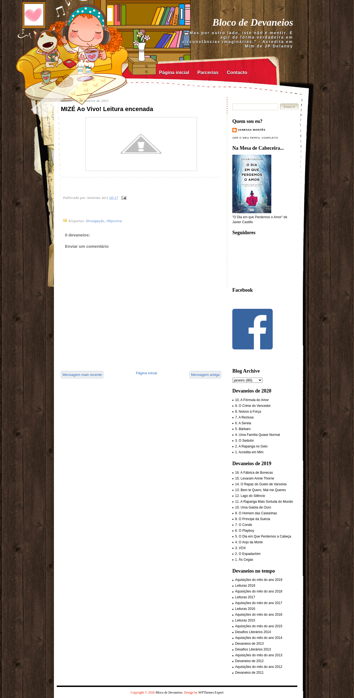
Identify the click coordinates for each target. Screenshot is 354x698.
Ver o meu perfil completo (255, 137)
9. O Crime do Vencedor (253, 406)
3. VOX (240, 548)
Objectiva (114, 221)
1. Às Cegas (244, 560)
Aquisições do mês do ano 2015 (258, 626)
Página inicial (174, 72)
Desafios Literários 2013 (253, 649)
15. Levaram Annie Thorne (254, 478)
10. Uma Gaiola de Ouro (253, 507)
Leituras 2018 (245, 586)
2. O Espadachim (248, 554)
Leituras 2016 (245, 609)
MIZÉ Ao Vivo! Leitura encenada (107, 109)
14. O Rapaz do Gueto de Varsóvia (261, 484)
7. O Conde (243, 525)
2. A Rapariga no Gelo (251, 446)
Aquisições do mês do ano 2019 (258, 580)
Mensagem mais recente (82, 375)
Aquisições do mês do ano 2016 (258, 615)
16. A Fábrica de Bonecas (254, 473)
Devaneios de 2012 (249, 661)
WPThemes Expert (210, 692)
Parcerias (208, 72)
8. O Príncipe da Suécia (252, 519)
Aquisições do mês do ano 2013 (258, 655)
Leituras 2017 (245, 597)
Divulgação (95, 221)
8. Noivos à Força (248, 411)
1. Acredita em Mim (249, 452)
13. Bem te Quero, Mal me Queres (260, 490)
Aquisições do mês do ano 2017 (258, 603)
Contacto (237, 72)
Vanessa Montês (252, 129)
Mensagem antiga (205, 375)
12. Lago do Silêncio (250, 496)
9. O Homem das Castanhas (256, 513)
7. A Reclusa (244, 417)
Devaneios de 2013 (249, 644)
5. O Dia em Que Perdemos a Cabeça (263, 536)
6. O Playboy (244, 531)
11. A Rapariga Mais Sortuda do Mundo (264, 502)
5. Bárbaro (243, 429)
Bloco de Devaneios (252, 22)
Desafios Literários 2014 (253, 632)
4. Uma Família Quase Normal (257, 435)
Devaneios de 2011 (249, 673)
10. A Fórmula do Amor (252, 400)
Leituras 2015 (245, 620)
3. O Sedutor (244, 440)
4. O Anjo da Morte (249, 542)
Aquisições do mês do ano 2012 (258, 667)
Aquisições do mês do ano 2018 (258, 591)
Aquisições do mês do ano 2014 (258, 638)
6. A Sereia (243, 423)
